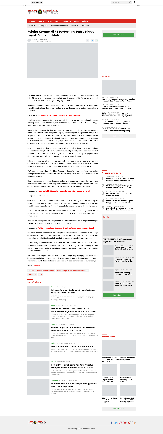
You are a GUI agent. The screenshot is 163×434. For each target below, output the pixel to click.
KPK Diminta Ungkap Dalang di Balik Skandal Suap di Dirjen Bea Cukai (119, 187)
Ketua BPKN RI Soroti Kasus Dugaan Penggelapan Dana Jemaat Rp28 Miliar (72, 389)
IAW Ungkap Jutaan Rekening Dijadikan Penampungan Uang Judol (66, 228)
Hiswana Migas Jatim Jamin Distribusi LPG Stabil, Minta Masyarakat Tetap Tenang (74, 331)
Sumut (76, 21)
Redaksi (41, 21)
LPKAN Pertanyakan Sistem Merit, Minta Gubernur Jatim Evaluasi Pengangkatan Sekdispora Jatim (117, 115)
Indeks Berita (37, 2)
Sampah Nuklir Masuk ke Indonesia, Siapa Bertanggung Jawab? (64, 191)
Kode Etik (74, 26)
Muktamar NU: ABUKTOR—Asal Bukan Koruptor (71, 349)
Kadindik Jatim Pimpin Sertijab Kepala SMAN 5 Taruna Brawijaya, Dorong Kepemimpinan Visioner (108, 380)
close (24, 6)
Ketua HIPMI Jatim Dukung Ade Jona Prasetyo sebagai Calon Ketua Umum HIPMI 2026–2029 (75, 369)
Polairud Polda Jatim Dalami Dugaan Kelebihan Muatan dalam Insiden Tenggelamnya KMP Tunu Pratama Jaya (117, 122)
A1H (39, 39)
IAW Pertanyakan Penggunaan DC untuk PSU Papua (119, 194)
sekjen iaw (32, 274)
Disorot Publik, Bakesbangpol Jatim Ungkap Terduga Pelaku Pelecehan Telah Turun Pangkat (118, 100)
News (53, 306)
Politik (49, 21)
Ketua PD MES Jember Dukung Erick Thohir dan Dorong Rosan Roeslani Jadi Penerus (124, 248)
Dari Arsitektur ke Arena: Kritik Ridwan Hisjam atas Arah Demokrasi (117, 241)
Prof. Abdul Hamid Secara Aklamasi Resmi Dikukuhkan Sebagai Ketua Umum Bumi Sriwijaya (74, 311)
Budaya (85, 21)
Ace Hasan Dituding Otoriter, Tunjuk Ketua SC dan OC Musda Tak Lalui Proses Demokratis (124, 273)
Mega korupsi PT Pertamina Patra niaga (72, 271)
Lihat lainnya (118, 35)
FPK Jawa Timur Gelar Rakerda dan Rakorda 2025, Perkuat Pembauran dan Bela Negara (123, 260)
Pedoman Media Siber (59, 26)
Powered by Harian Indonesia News (81, 429)
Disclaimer (85, 26)
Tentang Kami (43, 26)
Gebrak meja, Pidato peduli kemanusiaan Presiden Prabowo (123, 284)
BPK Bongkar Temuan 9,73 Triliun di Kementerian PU (59, 115)
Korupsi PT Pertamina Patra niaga (41, 271)
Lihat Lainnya (119, 136)
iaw (40, 274)
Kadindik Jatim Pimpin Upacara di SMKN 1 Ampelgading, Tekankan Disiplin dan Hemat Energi (127, 380)
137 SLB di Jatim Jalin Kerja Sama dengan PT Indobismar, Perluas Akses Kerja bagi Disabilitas (118, 359)
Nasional (55, 385)
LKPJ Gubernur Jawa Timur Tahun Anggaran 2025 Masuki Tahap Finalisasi (109, 400)
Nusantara (67, 21)
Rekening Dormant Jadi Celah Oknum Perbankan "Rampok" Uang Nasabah (72, 291)
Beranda (32, 21)
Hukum (57, 21)
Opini (53, 345)
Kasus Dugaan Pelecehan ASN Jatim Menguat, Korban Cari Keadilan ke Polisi (117, 107)
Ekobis (54, 287)
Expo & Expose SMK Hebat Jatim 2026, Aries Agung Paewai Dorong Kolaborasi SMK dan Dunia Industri (127, 400)
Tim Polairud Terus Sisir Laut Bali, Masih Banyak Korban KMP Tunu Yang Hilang (116, 130)
